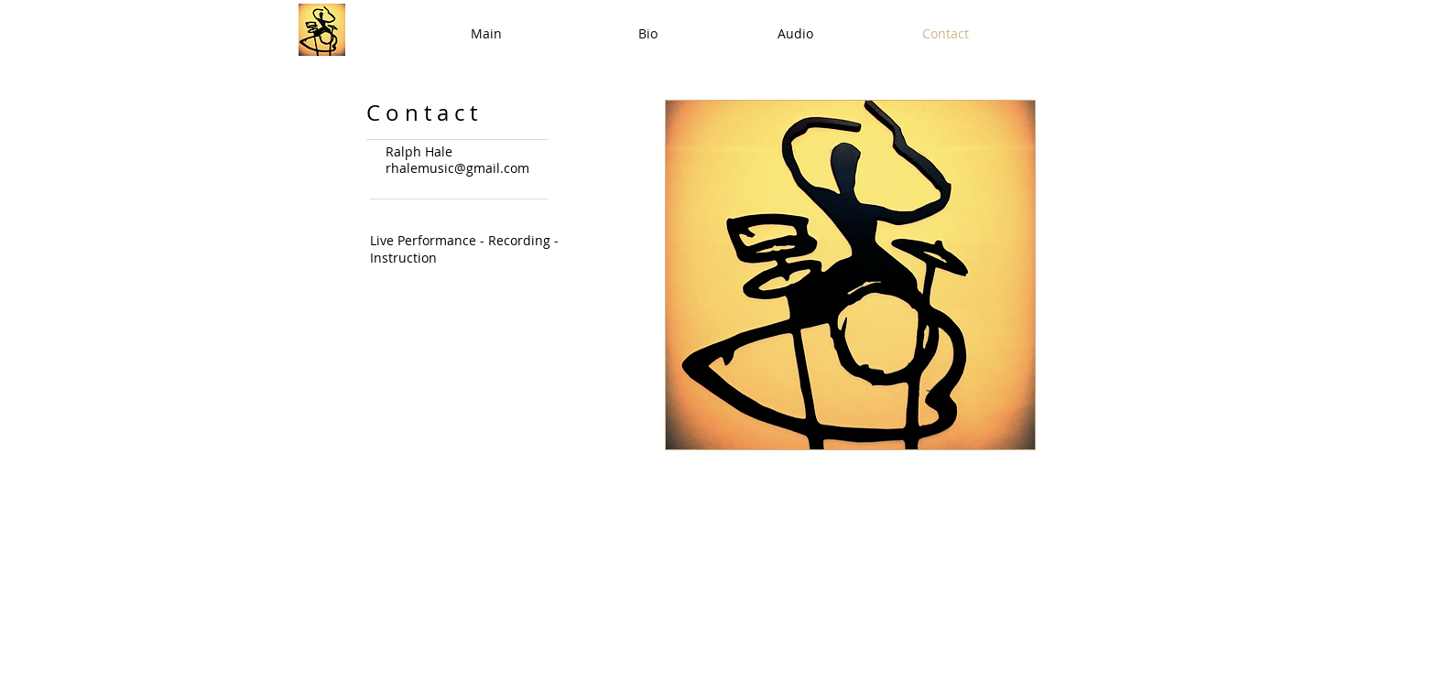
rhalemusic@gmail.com (457, 168)
